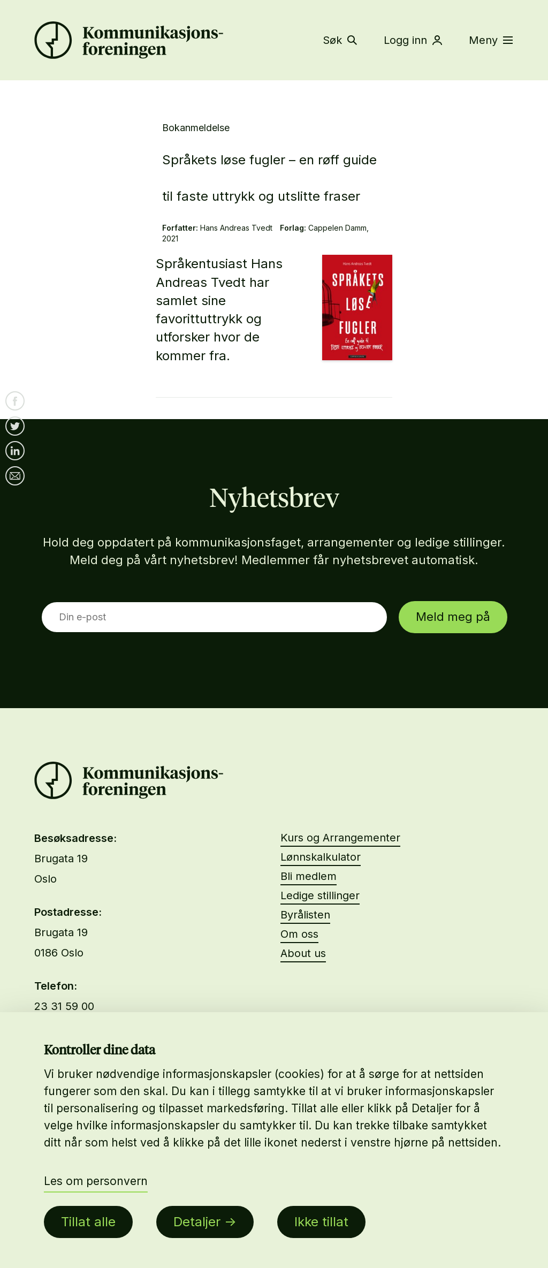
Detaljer (196, 1221)
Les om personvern (96, 1181)
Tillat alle (88, 1221)
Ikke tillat (321, 1221)
